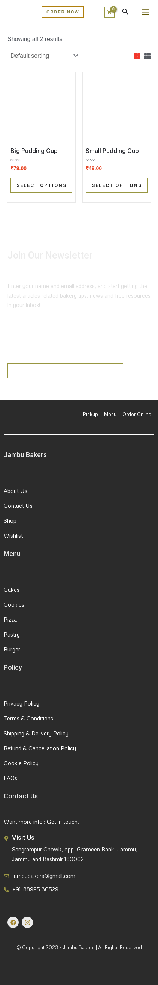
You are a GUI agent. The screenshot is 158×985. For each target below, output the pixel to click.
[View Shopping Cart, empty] (107, 12)
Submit (65, 370)
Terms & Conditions (28, 718)
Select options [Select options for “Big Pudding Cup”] (41, 185)
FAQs (10, 778)
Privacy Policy (21, 703)
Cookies (14, 604)
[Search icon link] (125, 13)
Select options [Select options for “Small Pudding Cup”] (117, 185)
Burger (12, 649)
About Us (15, 490)
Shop (10, 520)
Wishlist (13, 535)
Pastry (12, 634)
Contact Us (18, 505)
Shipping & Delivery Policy (36, 733)
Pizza (10, 619)
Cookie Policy (21, 763)
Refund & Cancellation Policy (40, 748)
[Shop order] (43, 56)
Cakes (11, 589)
